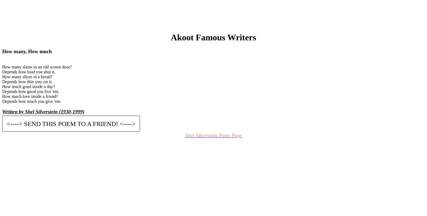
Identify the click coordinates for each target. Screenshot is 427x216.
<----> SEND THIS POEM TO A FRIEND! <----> (71, 123)
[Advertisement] (213, 14)
